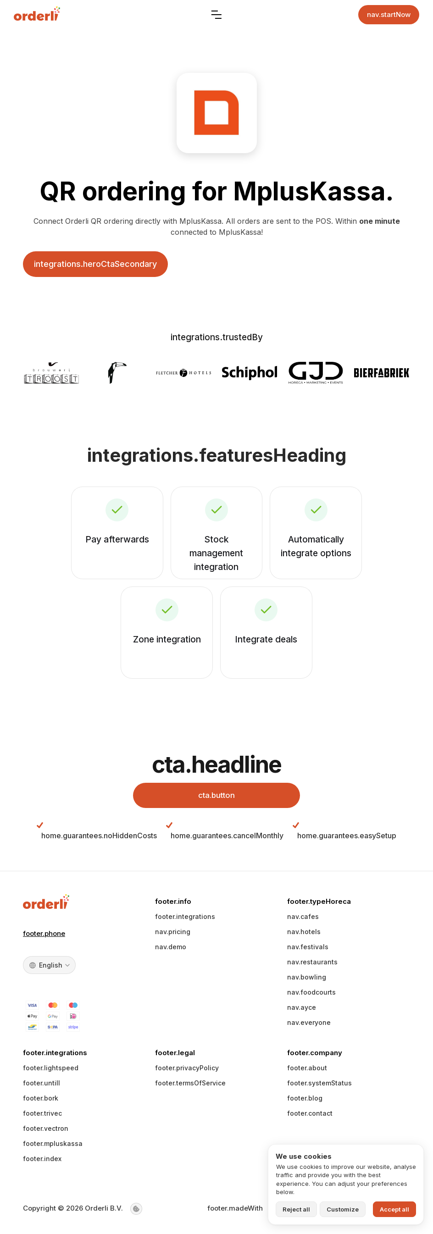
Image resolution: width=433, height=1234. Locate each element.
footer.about (307, 1071)
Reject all (296, 1209)
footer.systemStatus (319, 1086)
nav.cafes (303, 920)
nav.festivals (307, 950)
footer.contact (310, 1116)
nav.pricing (172, 935)
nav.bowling (306, 980)
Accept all (394, 1209)
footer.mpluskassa (53, 1147)
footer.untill (41, 1086)
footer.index (42, 1162)
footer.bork (40, 1101)
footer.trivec (42, 1116)
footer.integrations (185, 920)
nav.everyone (309, 1025)
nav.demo (170, 950)
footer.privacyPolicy (187, 1071)
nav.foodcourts (311, 995)
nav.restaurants (312, 965)
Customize (343, 1209)
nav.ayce (301, 1010)
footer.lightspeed (50, 1071)
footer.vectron (45, 1131)
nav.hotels (304, 935)
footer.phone (44, 936)
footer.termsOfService (190, 1086)
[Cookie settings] (136, 1211)
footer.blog (304, 1101)
